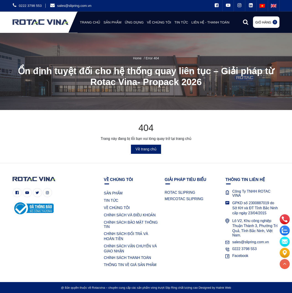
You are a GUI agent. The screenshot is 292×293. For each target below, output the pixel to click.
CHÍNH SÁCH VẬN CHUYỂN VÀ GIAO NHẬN (130, 248)
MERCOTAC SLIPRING (184, 199)
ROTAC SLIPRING (180, 192)
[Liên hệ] (285, 253)
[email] (285, 241)
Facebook (240, 256)
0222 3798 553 (30, 6)
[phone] (285, 219)
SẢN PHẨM (113, 193)
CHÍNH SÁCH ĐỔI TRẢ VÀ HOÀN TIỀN (126, 236)
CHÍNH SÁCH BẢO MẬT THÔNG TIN (131, 224)
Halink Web (223, 287)
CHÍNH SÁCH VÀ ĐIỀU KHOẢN (130, 215)
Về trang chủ (146, 149)
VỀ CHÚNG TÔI (117, 208)
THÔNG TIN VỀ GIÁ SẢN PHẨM (130, 265)
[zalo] (285, 230)
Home (137, 58)
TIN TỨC (111, 200)
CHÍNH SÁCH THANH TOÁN (127, 258)
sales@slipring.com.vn (74, 6)
